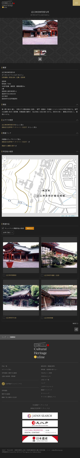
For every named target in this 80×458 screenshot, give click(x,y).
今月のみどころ (46, 376)
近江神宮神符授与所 (8, 125)
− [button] (4, 161)
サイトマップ (45, 393)
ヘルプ (43, 383)
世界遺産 (4, 390)
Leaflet (62, 216)
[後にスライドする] (75, 323)
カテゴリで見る (6, 369)
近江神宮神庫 (48, 318)
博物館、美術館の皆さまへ (49, 369)
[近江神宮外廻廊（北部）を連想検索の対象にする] (42, 275)
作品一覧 (4, 366)
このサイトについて (47, 386)
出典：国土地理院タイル (71, 216)
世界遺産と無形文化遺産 (9, 373)
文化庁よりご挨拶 (46, 373)
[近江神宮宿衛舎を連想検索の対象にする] (4, 275)
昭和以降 (12, 77)
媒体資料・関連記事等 (48, 366)
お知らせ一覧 (45, 380)
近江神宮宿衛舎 (11, 275)
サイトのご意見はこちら (48, 397)
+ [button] (4, 157)
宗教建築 (5, 77)
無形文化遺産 (6, 394)
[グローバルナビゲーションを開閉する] (76, 3)
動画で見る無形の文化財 (9, 397)
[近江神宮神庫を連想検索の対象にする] (42, 318)
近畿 (17, 77)
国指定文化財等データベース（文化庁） (15, 127)
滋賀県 (23, 77)
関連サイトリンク (46, 390)
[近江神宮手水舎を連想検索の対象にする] (4, 318)
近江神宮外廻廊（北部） (52, 275)
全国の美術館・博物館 (8, 376)
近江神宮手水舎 (11, 318)
